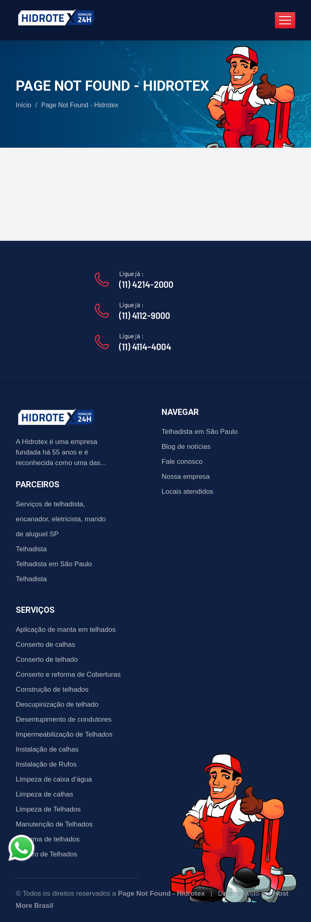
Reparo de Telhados (46, 854)
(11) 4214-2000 (146, 284)
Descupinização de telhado (57, 704)
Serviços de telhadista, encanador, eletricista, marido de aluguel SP (61, 519)
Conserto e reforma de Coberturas (68, 674)
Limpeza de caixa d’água (54, 779)
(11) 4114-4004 (145, 346)
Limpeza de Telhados (48, 809)
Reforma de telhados (48, 839)
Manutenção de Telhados (54, 824)
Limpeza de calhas (44, 794)
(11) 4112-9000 (144, 315)
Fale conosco (182, 461)
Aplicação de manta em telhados (66, 629)
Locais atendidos (187, 491)
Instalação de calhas (47, 749)
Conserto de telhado (47, 659)
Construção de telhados (52, 689)
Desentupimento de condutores (63, 719)
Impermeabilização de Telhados (64, 734)
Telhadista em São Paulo (54, 564)
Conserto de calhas (45, 644)
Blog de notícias (186, 446)
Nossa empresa (186, 476)
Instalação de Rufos (46, 764)
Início (23, 105)
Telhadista (31, 549)
